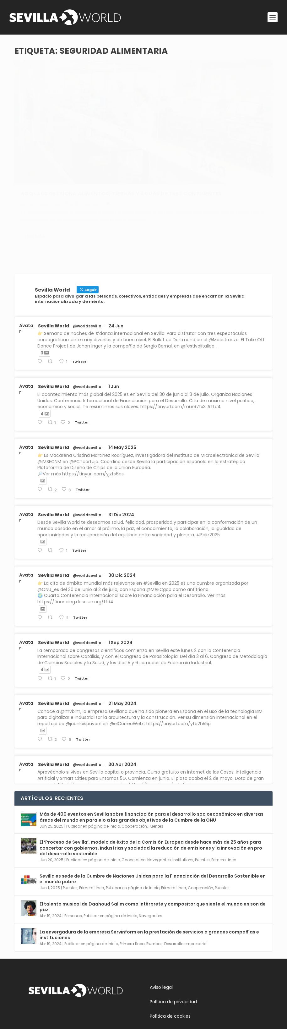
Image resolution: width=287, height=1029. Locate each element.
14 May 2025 (122, 400)
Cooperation (134, 812)
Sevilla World (53, 278)
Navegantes (159, 812)
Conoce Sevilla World (52, 985)
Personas (73, 868)
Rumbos (154, 896)
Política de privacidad (173, 954)
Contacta (39, 1000)
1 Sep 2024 (120, 595)
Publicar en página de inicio (93, 778)
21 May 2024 (122, 656)
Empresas (90, 151)
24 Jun (115, 278)
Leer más (34, 198)
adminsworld (41, 151)
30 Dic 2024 (122, 528)
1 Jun (113, 339)
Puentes (156, 778)
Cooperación (134, 778)
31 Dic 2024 (121, 467)
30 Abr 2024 (122, 717)
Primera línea (223, 812)
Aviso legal (161, 939)
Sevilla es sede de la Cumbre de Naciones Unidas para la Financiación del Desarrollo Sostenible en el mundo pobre (153, 831)
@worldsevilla (87, 278)
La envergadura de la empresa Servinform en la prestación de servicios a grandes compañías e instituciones (149, 887)
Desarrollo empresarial (186, 896)
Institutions (182, 812)
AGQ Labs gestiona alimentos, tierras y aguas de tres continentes (76, 138)
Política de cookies (170, 968)
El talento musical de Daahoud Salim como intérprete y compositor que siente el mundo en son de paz (153, 859)
